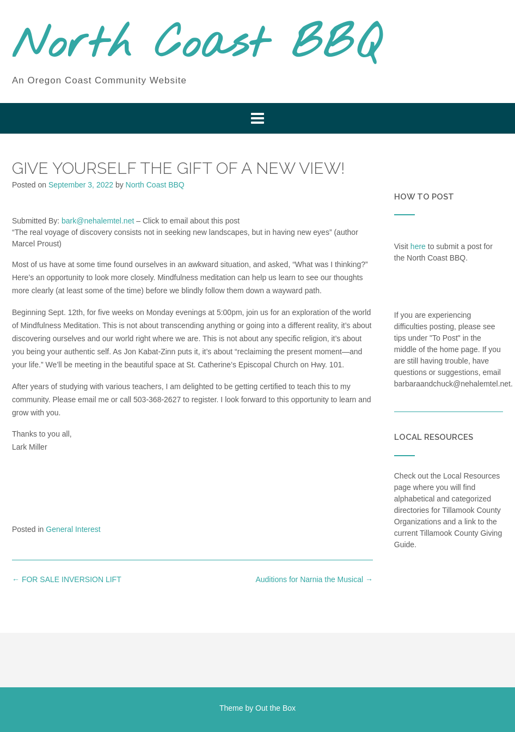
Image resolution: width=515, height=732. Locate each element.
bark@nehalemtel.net (98, 220)
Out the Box (275, 708)
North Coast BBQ (196, 45)
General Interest (73, 529)
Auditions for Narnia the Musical (314, 579)
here (418, 246)
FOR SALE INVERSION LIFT (66, 579)
